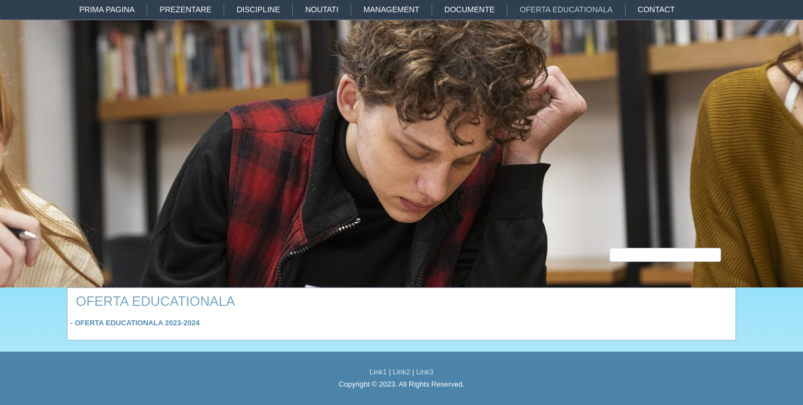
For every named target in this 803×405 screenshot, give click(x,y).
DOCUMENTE (469, 9)
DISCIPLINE (258, 9)
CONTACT (656, 9)
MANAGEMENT (391, 9)
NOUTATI (321, 9)
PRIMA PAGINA (106, 9)
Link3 (424, 372)
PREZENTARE (185, 9)
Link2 (401, 372)
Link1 (378, 372)
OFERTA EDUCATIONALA (566, 9)
